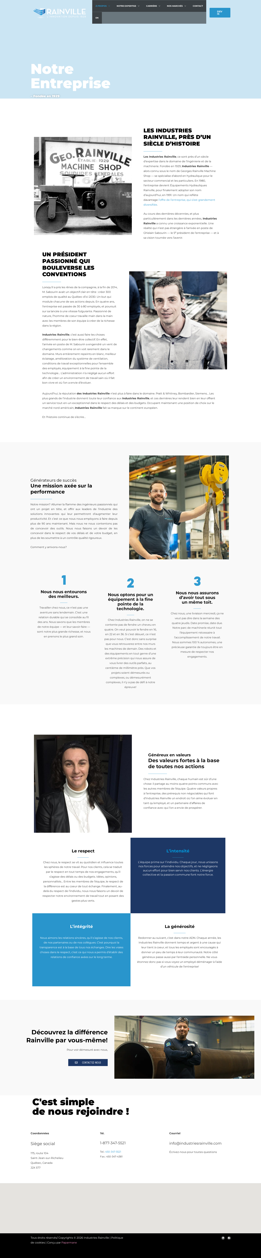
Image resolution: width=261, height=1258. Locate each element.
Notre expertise (124, 6)
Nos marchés (169, 6)
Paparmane (69, 1242)
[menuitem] (201, 7)
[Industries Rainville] (60, 7)
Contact (189, 6)
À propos (101, 6)
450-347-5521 (113, 1151)
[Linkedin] (223, 1238)
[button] (219, 7)
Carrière (147, 6)
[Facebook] (229, 1238)
